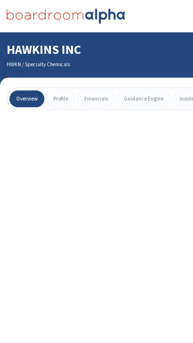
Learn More (96, 302)
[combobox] (96, 36)
